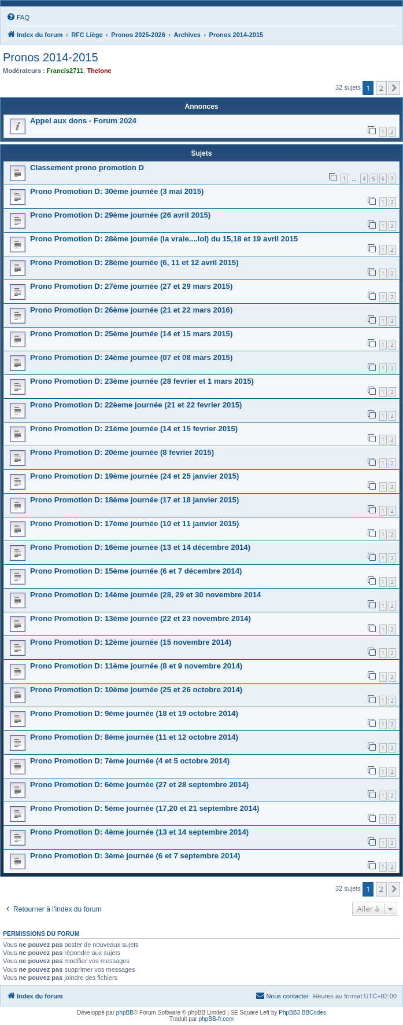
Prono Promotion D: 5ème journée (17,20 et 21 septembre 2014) (145, 808)
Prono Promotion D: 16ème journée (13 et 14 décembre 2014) (140, 547)
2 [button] (381, 88)
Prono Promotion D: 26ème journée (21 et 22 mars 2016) (131, 310)
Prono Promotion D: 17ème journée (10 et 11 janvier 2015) (134, 523)
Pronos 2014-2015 (50, 57)
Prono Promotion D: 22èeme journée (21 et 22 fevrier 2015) (136, 405)
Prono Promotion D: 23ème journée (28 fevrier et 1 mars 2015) (142, 381)
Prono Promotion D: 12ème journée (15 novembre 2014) (130, 642)
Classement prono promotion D (87, 167)
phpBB (125, 1012)
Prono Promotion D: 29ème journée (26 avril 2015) (120, 215)
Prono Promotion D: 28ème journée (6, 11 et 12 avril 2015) (134, 262)
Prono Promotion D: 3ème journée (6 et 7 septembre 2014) (135, 855)
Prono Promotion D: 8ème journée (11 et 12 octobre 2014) (134, 737)
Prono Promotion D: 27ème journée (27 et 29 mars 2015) (131, 286)
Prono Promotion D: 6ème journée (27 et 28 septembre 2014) (139, 784)
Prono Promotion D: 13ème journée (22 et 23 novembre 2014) (140, 618)
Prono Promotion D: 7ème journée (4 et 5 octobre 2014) (130, 760)
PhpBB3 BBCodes (302, 1012)
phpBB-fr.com (216, 1019)
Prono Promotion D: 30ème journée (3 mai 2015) (117, 191)
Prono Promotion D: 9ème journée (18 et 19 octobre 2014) (134, 713)
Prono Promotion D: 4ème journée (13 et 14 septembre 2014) (139, 832)
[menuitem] (17, 17)
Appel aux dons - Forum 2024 (83, 120)
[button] (394, 88)
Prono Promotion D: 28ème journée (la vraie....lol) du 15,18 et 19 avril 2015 (164, 238)
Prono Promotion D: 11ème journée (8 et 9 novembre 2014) (136, 666)
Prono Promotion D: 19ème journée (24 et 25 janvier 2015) (134, 476)
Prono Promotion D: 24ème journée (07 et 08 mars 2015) (131, 357)
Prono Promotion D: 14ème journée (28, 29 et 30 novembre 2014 (145, 594)
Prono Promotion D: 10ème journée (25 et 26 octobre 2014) (136, 689)
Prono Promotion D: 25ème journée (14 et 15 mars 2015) (131, 333)
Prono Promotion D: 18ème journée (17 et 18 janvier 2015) (134, 499)
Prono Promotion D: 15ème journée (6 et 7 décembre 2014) (136, 571)
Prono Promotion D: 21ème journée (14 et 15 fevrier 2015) (134, 428)
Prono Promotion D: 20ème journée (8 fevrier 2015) (122, 452)
